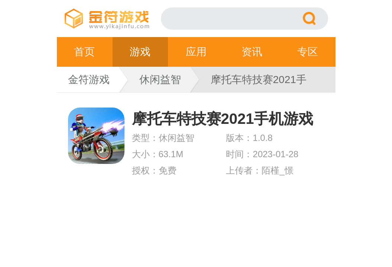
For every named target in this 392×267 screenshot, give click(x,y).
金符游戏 (89, 79)
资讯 (252, 51)
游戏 (140, 51)
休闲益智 (160, 79)
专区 (307, 51)
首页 (84, 51)
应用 (196, 51)
